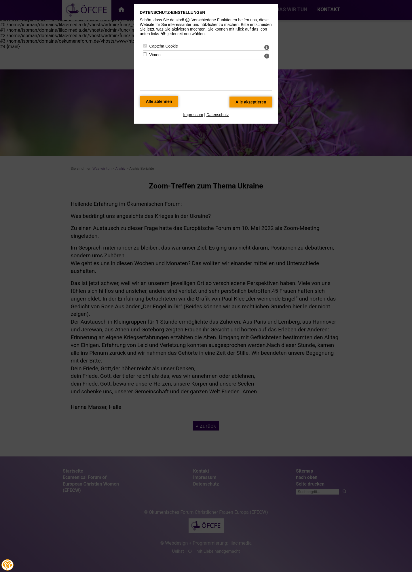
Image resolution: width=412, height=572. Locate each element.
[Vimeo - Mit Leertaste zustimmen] (145, 54)
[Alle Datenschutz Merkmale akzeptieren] (250, 102)
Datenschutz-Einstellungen (172, 12)
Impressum (193, 114)
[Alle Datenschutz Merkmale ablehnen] (159, 101)
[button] (7, 565)
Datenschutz (217, 114)
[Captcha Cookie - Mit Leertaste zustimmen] (145, 46)
